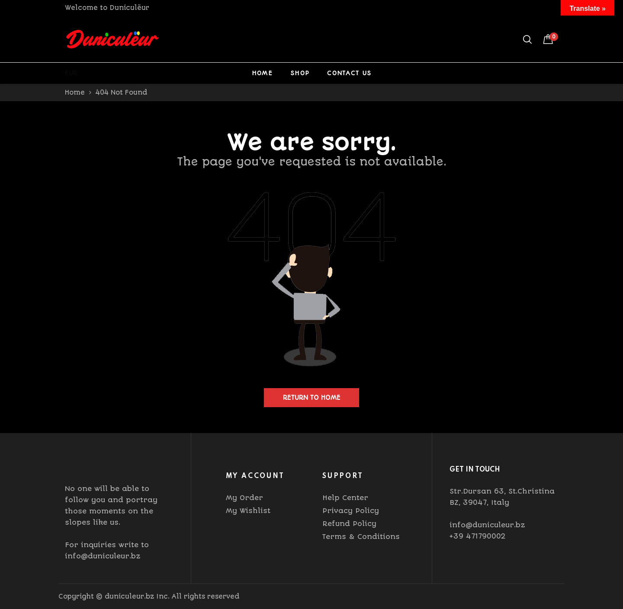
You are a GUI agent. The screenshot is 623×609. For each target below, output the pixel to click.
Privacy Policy (350, 511)
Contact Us (349, 73)
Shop (299, 73)
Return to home (311, 398)
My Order (244, 498)
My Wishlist (248, 511)
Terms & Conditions (361, 536)
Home (262, 73)
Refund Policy (349, 524)
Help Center (345, 498)
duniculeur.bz (129, 596)
